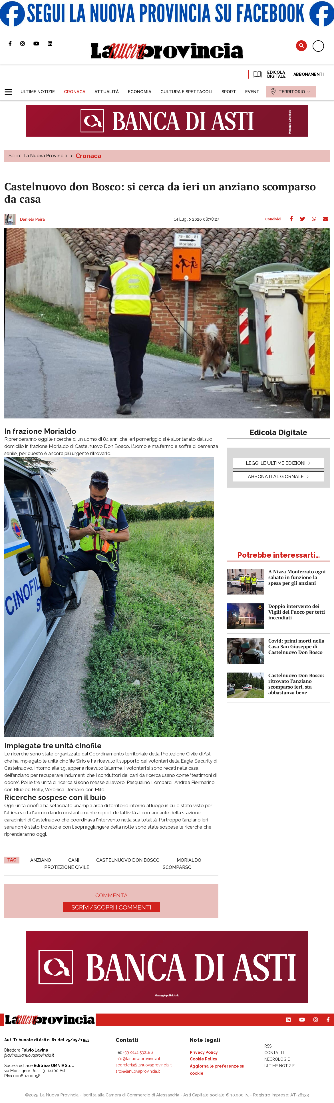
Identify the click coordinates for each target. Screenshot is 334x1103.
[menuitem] (38, 91)
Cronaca (88, 155)
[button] (10, 89)
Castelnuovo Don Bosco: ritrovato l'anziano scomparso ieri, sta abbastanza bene (296, 684)
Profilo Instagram (26, 43)
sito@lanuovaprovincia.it (138, 1071)
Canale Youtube (40, 43)
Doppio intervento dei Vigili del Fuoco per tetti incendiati (296, 612)
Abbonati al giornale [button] (276, 476)
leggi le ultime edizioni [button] (275, 463)
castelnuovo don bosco (128, 860)
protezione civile (66, 867)
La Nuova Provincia (45, 155)
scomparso (177, 867)
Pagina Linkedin (54, 43)
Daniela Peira (32, 219)
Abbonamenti (308, 74)
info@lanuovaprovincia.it (138, 1058)
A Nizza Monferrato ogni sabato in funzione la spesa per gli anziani (297, 577)
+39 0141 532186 (138, 1052)
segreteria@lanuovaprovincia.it (144, 1065)
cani (73, 860)
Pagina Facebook (14, 43)
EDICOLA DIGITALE (269, 74)
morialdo (189, 860)
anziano (40, 860)
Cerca (301, 45)
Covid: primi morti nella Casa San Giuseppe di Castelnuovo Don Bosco (296, 646)
